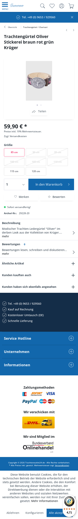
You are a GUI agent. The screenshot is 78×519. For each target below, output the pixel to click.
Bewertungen (11, 244)
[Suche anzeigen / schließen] (42, 6)
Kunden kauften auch (16, 275)
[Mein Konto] (61, 6)
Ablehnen (13, 513)
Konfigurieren (34, 513)
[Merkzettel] (51, 6)
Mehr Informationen (44, 501)
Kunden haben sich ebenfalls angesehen (29, 287)
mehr (5, 236)
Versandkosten (18, 136)
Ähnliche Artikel (13, 263)
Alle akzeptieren (59, 513)
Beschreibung (11, 223)
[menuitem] (5, 6)
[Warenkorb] (71, 6)
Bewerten (56, 197)
